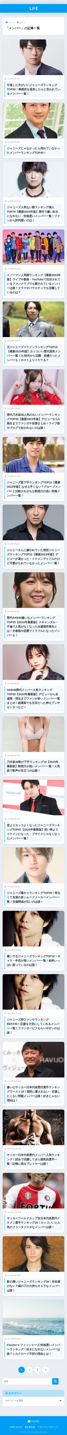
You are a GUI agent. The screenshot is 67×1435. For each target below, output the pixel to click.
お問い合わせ (16, 1427)
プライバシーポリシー (47, 1427)
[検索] (55, 1381)
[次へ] (45, 1370)
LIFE (34, 8)
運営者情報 (30, 1427)
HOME (33, 1421)
